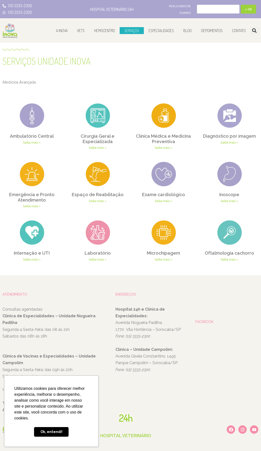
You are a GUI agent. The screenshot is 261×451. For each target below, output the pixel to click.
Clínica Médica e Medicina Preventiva (163, 138)
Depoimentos (212, 30)
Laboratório (98, 253)
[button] (254, 30)
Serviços (131, 30)
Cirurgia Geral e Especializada (97, 138)
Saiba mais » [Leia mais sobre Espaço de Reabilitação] (98, 201)
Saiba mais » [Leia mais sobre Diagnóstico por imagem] (229, 142)
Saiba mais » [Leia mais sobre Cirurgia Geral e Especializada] (98, 148)
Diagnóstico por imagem (229, 136)
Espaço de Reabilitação (98, 194)
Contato (239, 30)
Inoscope (229, 194)
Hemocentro (104, 30)
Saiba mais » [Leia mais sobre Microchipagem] (163, 259)
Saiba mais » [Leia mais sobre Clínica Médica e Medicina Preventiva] (163, 148)
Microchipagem (163, 253)
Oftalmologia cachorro (229, 253)
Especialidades (161, 30)
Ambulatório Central (32, 136)
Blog (187, 30)
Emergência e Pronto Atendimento (32, 197)
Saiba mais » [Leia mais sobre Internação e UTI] (32, 259)
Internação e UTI (32, 253)
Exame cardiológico (163, 194)
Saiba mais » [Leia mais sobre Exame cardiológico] (163, 201)
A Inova (62, 30)
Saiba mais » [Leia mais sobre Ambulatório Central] (32, 142)
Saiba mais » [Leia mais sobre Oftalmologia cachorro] (229, 259)
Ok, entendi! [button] (51, 432)
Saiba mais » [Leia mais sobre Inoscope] (229, 201)
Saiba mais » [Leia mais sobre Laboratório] (98, 259)
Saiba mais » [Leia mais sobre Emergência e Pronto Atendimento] (32, 206)
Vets (81, 30)
